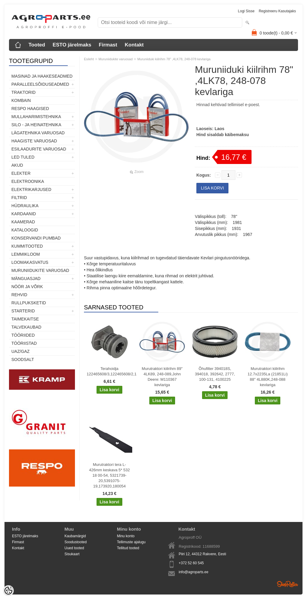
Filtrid (19, 197)
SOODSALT (22, 359)
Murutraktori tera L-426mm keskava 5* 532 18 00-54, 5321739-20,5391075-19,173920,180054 (109, 475)
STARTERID (23, 310)
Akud (17, 165)
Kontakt (134, 45)
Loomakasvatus (29, 262)
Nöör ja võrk (27, 286)
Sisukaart (71, 554)
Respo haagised (30, 108)
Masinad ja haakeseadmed (42, 76)
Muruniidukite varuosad (40, 270)
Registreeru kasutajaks (277, 11)
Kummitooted (27, 246)
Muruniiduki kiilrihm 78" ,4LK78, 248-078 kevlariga (173, 59)
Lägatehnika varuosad (38, 132)
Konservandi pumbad (36, 238)
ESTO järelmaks (71, 45)
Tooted (36, 45)
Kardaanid (23, 213)
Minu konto (126, 536)
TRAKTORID (23, 92)
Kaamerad (23, 221)
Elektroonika (27, 181)
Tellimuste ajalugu (131, 542)
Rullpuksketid (28, 302)
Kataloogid (24, 230)
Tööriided (23, 335)
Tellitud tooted (128, 548)
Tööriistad (24, 343)
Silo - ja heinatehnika (36, 124)
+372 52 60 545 (191, 563)
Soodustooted (75, 542)
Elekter (21, 173)
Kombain (21, 100)
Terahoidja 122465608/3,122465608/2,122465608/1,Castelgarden (111, 371)
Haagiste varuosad (34, 141)
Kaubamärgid (75, 536)
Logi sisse (246, 11)
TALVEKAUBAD (26, 327)
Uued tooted (74, 548)
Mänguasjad (25, 278)
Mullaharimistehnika (36, 116)
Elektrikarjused (31, 189)
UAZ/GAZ (20, 351)
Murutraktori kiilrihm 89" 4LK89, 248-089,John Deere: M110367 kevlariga (162, 376)
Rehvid (19, 294)
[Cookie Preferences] (8, 590)
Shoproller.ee (287, 584)
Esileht (89, 59)
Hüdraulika (24, 205)
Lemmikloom (25, 254)
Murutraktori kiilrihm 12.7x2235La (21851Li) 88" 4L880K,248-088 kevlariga (268, 376)
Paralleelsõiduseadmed (40, 84)
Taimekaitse (25, 319)
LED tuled (22, 157)
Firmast (108, 45)
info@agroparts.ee (193, 572)
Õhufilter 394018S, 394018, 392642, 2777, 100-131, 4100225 (215, 374)
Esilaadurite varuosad (38, 149)
